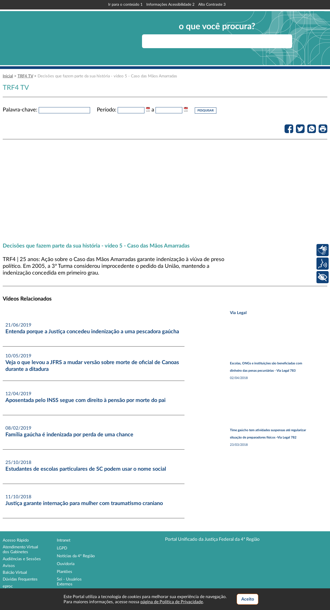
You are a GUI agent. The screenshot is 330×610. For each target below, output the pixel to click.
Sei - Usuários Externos (69, 581)
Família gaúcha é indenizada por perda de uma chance (69, 434)
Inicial (8, 76)
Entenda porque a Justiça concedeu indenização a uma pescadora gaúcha (92, 331)
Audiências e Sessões (22, 559)
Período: (106, 110)
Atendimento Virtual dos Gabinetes (20, 549)
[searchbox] (217, 41)
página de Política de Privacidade (171, 602)
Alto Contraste (212, 4)
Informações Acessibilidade (170, 4)
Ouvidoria (65, 564)
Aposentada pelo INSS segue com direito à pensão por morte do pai (85, 400)
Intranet (63, 540)
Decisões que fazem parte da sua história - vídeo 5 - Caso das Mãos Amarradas (107, 76)
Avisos (9, 566)
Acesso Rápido (16, 540)
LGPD (62, 548)
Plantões (64, 572)
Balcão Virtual (15, 573)
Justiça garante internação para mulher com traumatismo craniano (84, 503)
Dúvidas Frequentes (20, 579)
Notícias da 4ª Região (76, 556)
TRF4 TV (25, 76)
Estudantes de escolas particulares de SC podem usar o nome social (85, 469)
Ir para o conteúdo (125, 4)
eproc (8, 586)
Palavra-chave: (20, 110)
